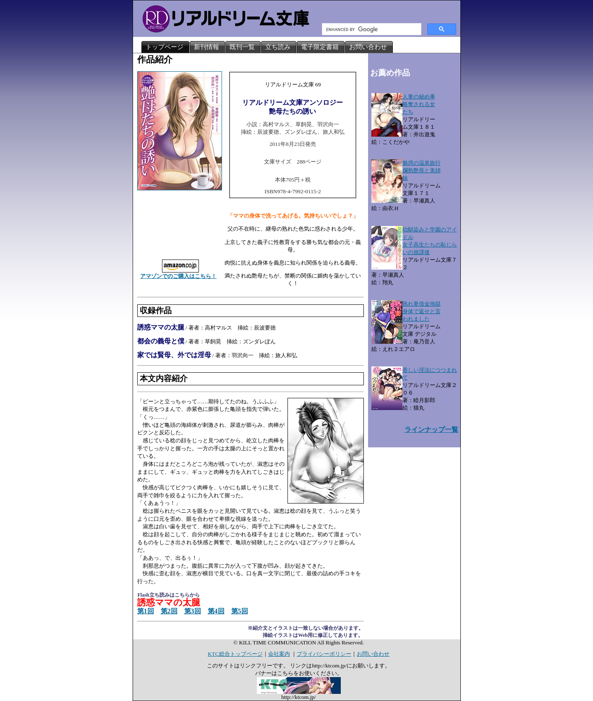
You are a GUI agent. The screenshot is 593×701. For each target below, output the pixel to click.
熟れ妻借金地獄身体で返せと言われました (421, 311)
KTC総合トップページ (235, 654)
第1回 (145, 611)
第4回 (216, 611)
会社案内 (279, 654)
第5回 (239, 611)
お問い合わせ (373, 654)
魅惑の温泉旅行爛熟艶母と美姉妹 (421, 170)
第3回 (192, 611)
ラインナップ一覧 (431, 429)
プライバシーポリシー (324, 654)
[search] (370, 29)
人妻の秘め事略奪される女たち (418, 104)
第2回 (169, 611)
